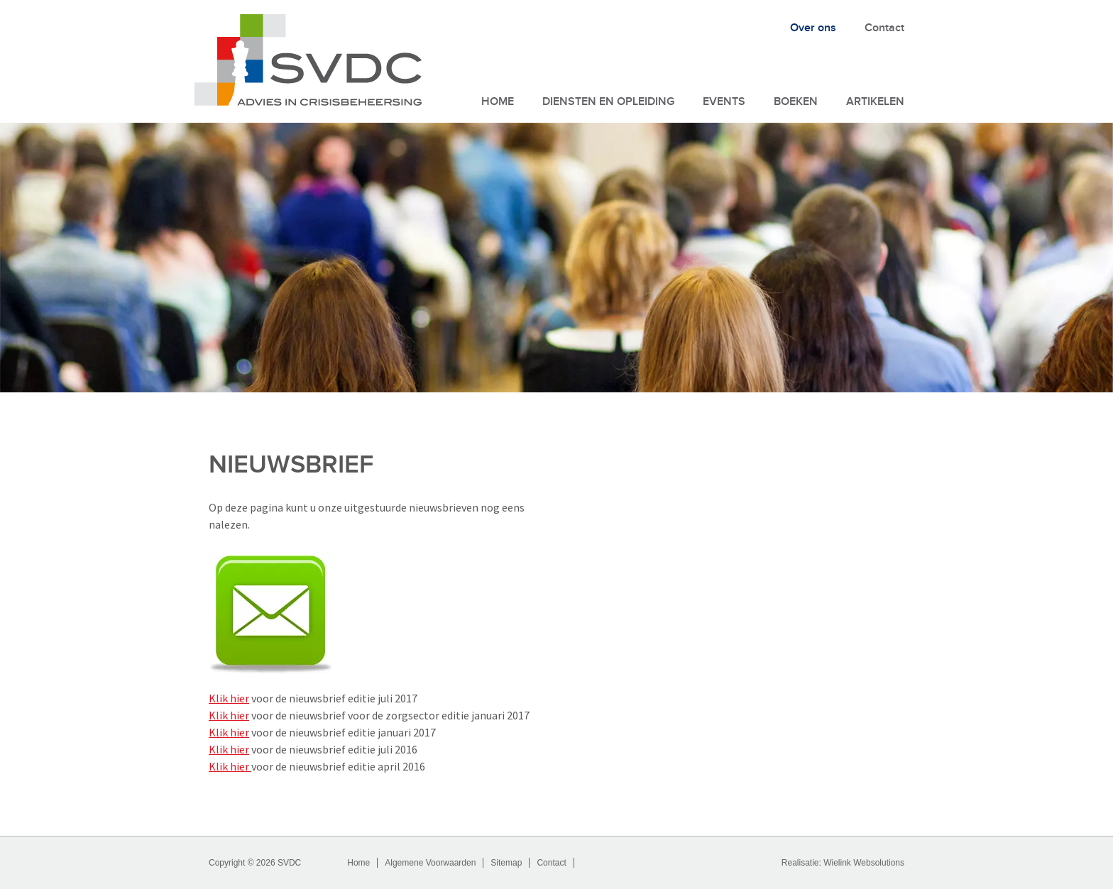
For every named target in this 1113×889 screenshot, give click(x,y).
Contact (884, 28)
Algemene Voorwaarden (430, 863)
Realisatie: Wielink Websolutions (843, 863)
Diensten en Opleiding (608, 102)
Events (724, 102)
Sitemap (506, 863)
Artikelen (875, 102)
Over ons (813, 28)
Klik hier (229, 698)
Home (497, 102)
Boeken (796, 102)
